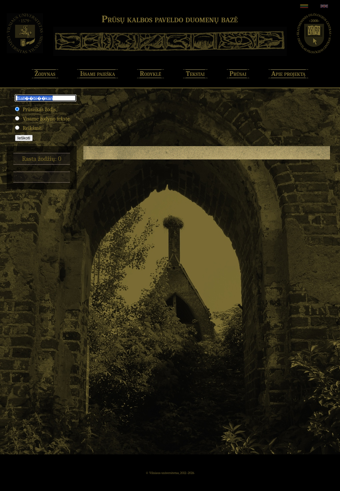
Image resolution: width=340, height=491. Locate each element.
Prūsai (238, 74)
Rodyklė (150, 74)
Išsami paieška (97, 74)
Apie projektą (288, 74)
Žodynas (45, 74)
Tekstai (195, 74)
